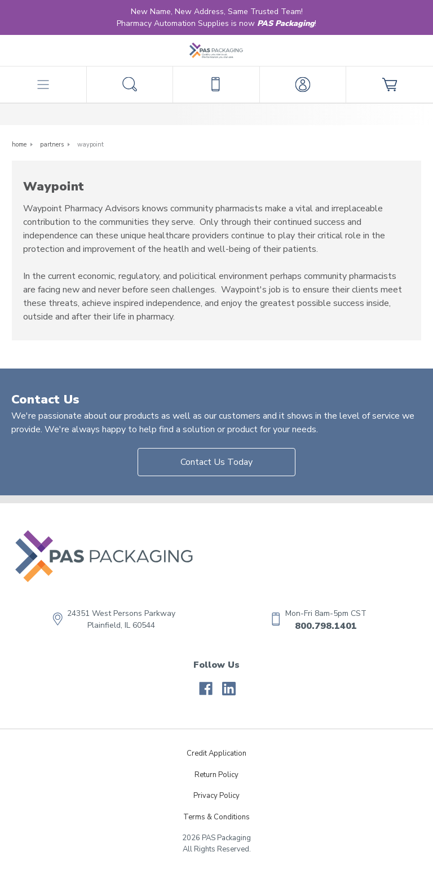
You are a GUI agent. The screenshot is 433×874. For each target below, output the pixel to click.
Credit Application (216, 753)
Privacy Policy (216, 796)
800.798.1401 (326, 626)
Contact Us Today (216, 462)
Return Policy (216, 775)
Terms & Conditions (216, 817)
